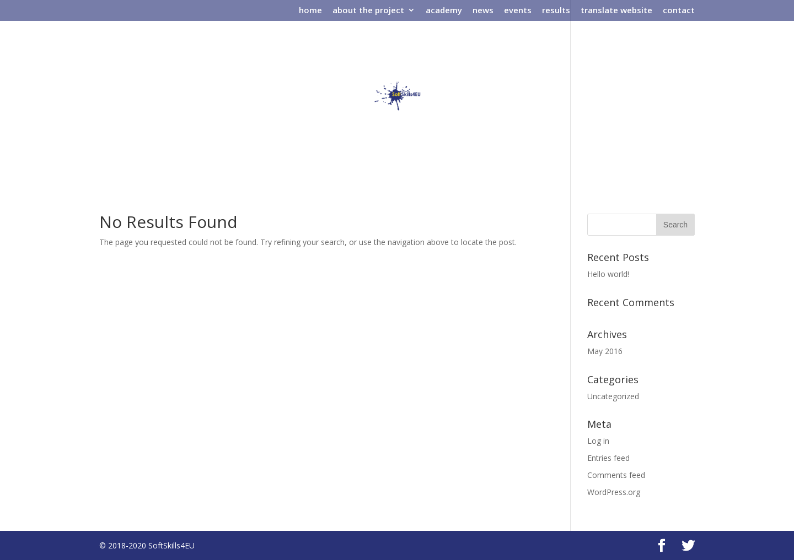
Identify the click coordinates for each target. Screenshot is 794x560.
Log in (598, 441)
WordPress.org (613, 492)
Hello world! (608, 274)
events (518, 10)
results (556, 10)
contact (679, 10)
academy (444, 10)
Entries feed (608, 458)
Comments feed (616, 475)
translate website (616, 10)
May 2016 (605, 351)
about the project (368, 10)
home (310, 10)
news (483, 10)
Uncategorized (613, 396)
